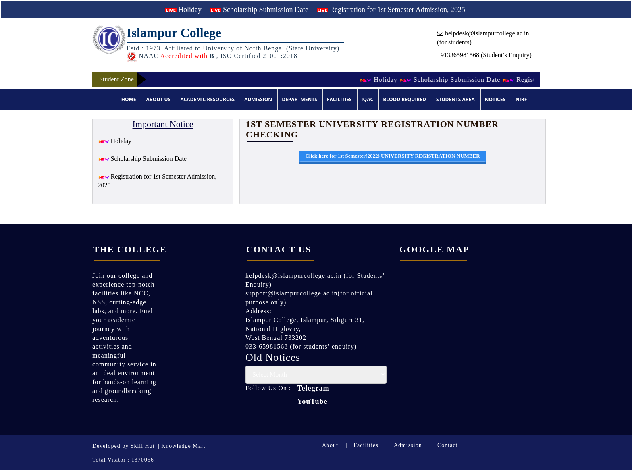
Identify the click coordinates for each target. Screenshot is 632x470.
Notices (495, 99)
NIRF (521, 99)
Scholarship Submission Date (259, 10)
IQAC (367, 99)
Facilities (339, 99)
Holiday (183, 10)
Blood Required (404, 99)
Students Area (455, 99)
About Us (158, 99)
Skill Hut (143, 446)
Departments (299, 99)
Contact (447, 445)
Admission (258, 99)
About (330, 445)
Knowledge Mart (183, 446)
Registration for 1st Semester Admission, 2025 (391, 10)
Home (128, 99)
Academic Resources (207, 99)
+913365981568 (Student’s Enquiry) (484, 55)
